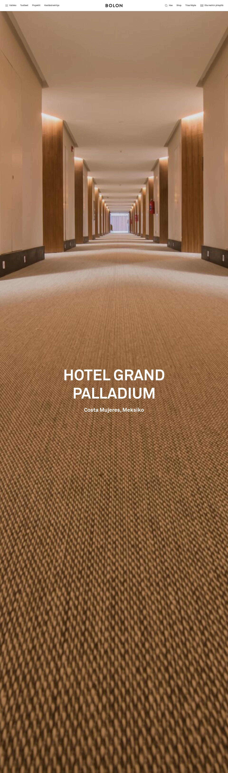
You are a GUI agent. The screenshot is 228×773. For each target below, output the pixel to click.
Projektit (36, 5)
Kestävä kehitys (51, 5)
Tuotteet (24, 5)
